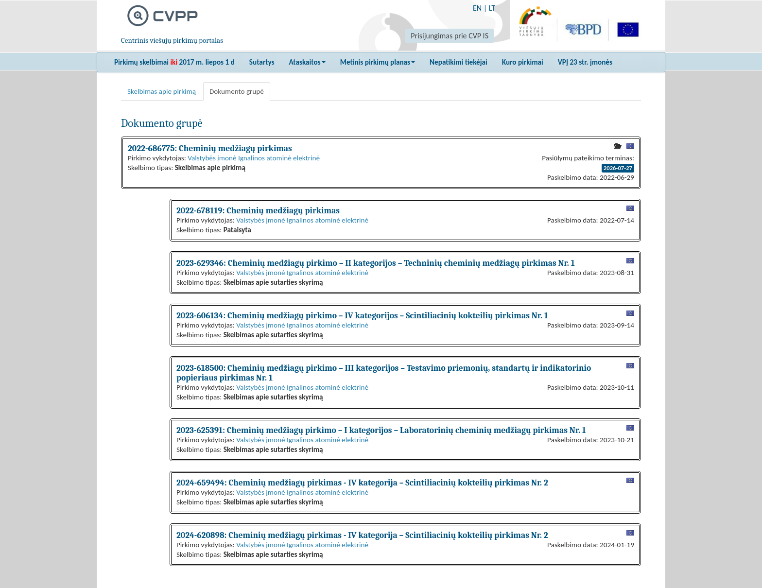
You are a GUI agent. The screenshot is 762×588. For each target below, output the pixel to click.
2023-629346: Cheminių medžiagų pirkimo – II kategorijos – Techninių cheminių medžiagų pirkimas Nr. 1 (375, 263)
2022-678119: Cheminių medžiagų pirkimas (258, 210)
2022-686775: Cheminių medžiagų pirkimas (210, 148)
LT (492, 8)
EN (477, 8)
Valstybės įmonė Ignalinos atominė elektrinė (254, 158)
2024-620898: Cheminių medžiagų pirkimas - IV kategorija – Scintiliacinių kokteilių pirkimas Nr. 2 (362, 535)
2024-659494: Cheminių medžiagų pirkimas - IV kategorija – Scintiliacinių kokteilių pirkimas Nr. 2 (362, 482)
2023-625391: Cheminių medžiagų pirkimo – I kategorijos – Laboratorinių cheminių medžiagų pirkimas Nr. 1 (381, 430)
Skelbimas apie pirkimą (161, 91)
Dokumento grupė (236, 91)
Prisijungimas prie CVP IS (449, 35)
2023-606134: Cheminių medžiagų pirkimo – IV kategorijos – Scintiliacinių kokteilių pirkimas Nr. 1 (362, 315)
